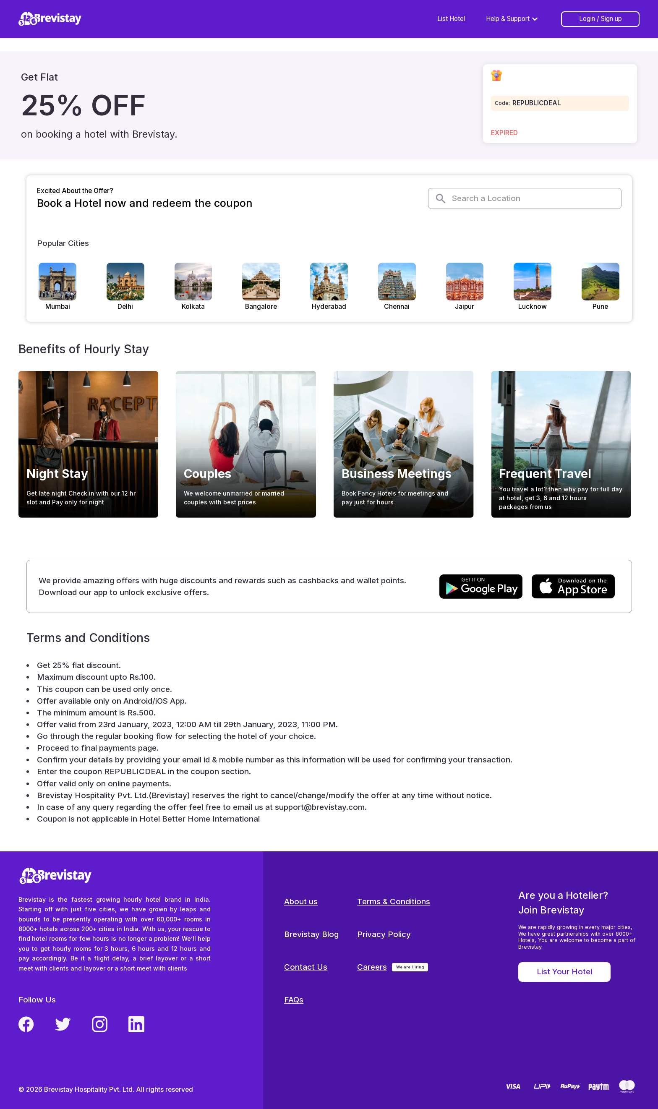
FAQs (293, 1000)
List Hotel (451, 19)
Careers (372, 967)
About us (301, 901)
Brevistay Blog (311, 934)
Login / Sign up (600, 19)
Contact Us (305, 967)
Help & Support (513, 19)
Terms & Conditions (393, 901)
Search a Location (477, 198)
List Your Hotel (564, 971)
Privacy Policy (384, 934)
